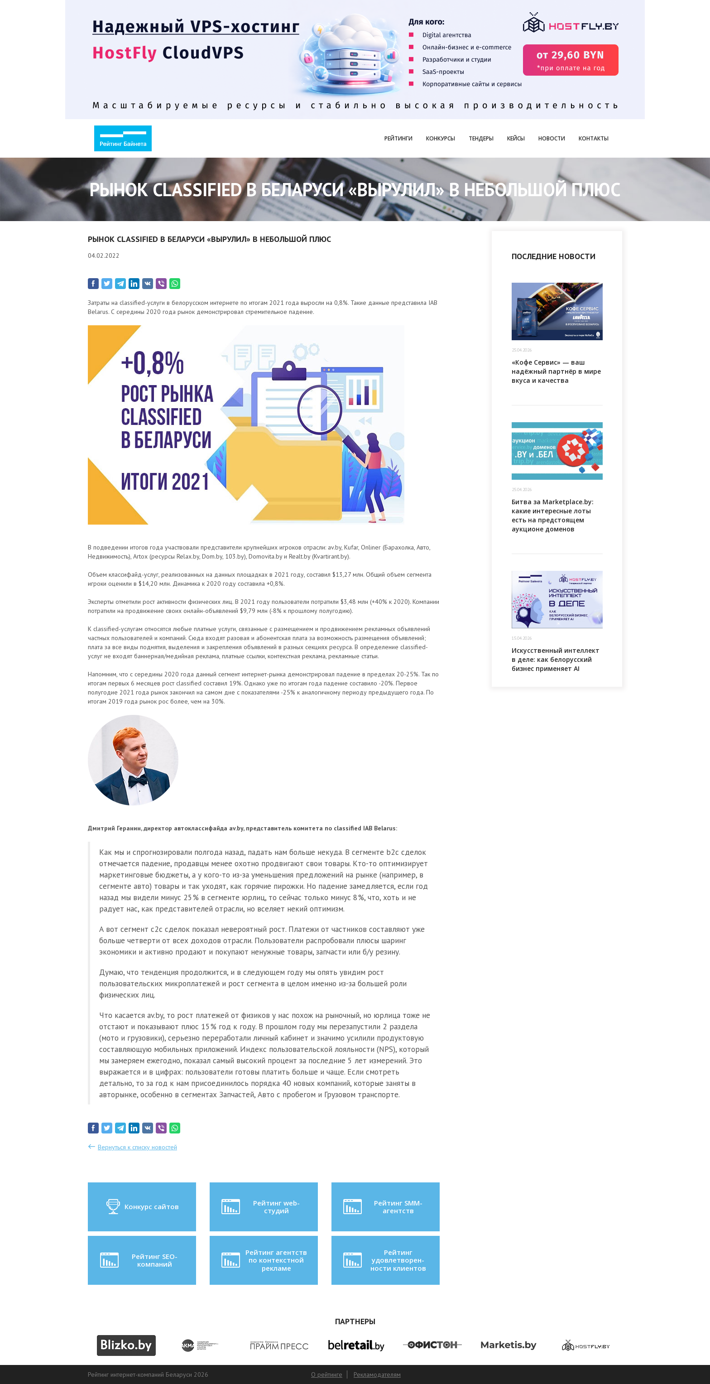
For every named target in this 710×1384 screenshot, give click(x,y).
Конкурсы (440, 138)
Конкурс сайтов (142, 1207)
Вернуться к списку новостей (137, 1147)
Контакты (594, 138)
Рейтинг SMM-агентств (381, 1207)
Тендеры (481, 138)
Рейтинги (398, 138)
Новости (551, 138)
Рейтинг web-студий (259, 1207)
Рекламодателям (377, 1374)
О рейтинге (326, 1374)
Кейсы (516, 138)
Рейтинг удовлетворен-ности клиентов (383, 1260)
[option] (126, 1345)
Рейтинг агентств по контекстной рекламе (263, 1260)
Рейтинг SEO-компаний (138, 1260)
